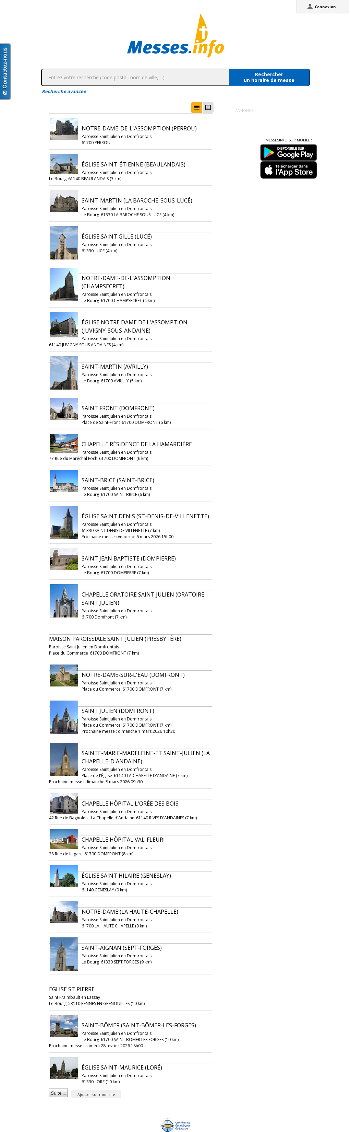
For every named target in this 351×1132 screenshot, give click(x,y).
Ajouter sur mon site (96, 1094)
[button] (196, 107)
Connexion (325, 6)
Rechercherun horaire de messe (269, 77)
